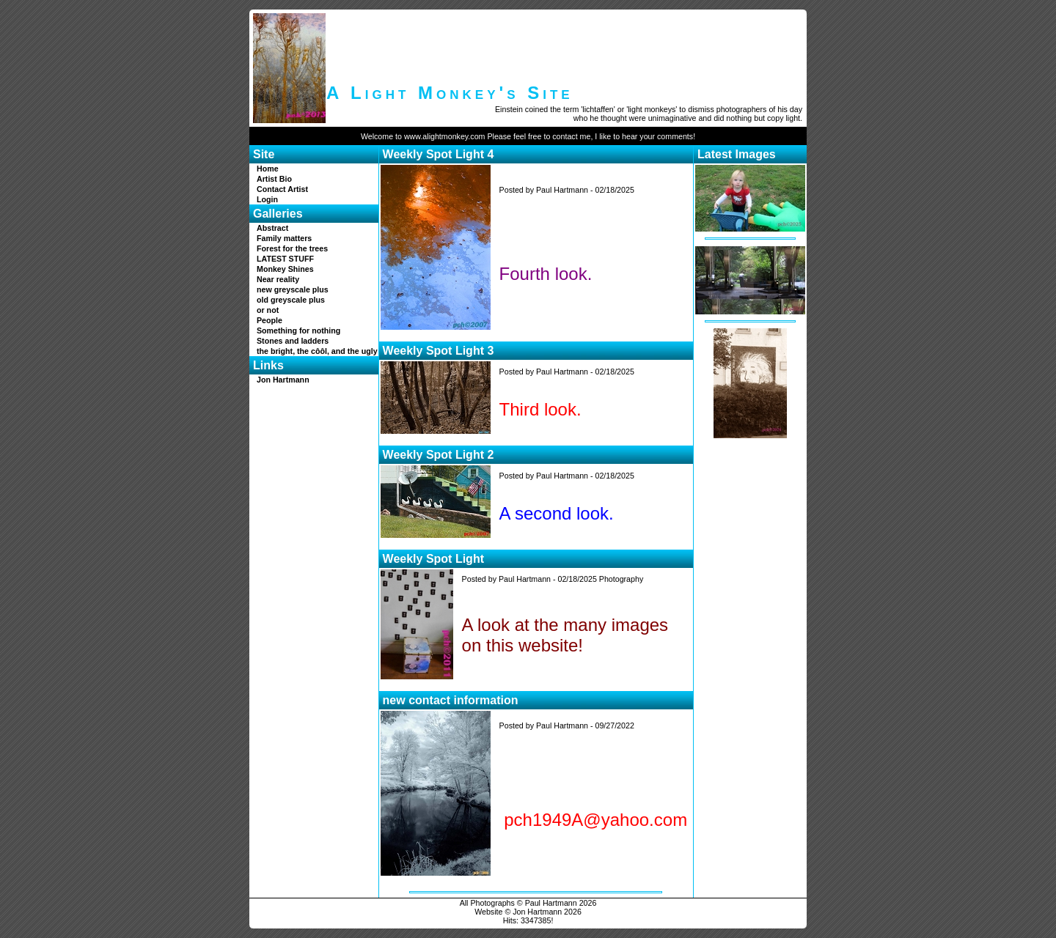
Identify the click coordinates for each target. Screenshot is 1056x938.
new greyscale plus (293, 289)
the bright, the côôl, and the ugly (317, 351)
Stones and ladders (293, 340)
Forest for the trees (292, 248)
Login (267, 199)
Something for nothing (298, 330)
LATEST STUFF (285, 258)
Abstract (272, 228)
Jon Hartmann (283, 379)
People (269, 320)
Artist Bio (274, 178)
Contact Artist (282, 189)
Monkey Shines (285, 269)
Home (268, 168)
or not (268, 310)
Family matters (284, 238)
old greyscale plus (291, 299)
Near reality (278, 279)
